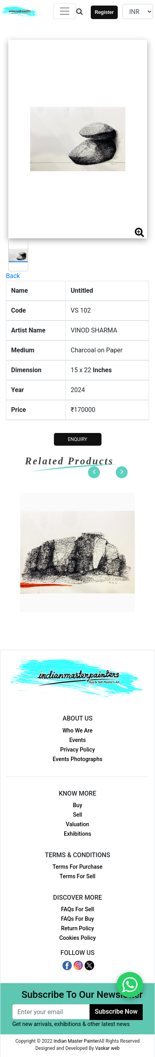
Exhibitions (77, 834)
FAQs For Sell (77, 909)
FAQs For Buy (77, 919)
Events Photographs (77, 759)
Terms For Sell (77, 876)
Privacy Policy (77, 749)
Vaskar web (107, 1048)
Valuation (77, 824)
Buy (77, 805)
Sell (77, 815)
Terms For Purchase (77, 867)
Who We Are (77, 730)
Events (77, 740)
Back (13, 276)
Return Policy (77, 928)
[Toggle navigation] (65, 11)
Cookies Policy (77, 938)
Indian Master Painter (76, 1041)
